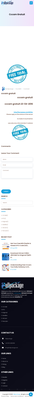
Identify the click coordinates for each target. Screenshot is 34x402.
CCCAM (4, 307)
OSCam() (5, 227)
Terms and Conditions (17, 396)
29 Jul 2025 (13, 260)
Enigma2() (5, 221)
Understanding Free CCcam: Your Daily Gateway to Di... (21, 266)
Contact (5, 386)
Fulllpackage (16, 394)
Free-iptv (5, 321)
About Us (5, 361)
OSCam (4, 318)
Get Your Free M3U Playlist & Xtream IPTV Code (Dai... (20, 244)
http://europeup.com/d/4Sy (23, 112)
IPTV (3, 309)
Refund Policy (29, 396)
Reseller (4, 377)
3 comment (26, 89)
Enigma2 (4, 312)
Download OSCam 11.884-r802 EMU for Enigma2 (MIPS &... (20, 255)
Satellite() (5, 224)
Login (3, 383)
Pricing (4, 364)
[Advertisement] (16, 46)
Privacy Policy (5, 396)
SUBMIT (6, 191)
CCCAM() (5, 215)
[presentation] (13, 185)
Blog (3, 367)
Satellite (4, 315)
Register (4, 380)
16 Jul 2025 (18, 89)
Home (4, 358)
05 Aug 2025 (13, 248)
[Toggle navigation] (31, 2)
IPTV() (4, 218)
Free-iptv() (5, 230)
